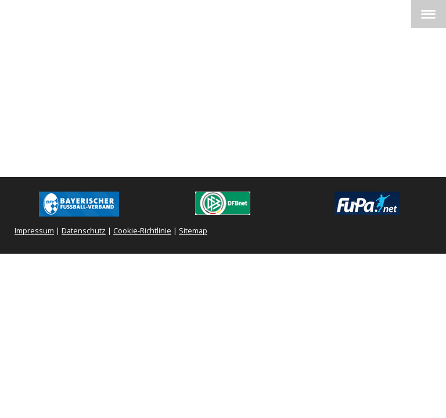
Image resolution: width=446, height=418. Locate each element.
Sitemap (193, 230)
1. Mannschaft (55, 88)
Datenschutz (84, 230)
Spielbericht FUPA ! (222, 128)
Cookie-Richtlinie (142, 230)
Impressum (34, 230)
